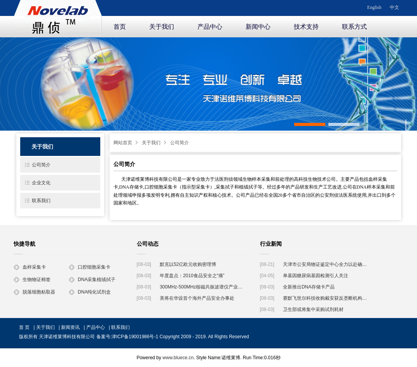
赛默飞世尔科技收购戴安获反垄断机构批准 (326, 298)
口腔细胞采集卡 (89, 267)
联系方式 (354, 26)
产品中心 (209, 26)
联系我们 (41, 200)
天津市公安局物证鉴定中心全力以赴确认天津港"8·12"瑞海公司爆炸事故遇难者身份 (326, 264)
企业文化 (41, 182)
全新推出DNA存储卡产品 (309, 287)
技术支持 (306, 26)
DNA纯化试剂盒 (90, 292)
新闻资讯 (70, 327)
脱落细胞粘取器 (34, 292)
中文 (394, 7)
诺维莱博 (58, 17)
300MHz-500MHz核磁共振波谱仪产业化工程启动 (203, 287)
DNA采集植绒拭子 (92, 279)
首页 (119, 26)
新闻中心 (258, 26)
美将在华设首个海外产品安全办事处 (197, 298)
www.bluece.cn (178, 357)
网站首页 (122, 142)
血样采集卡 (30, 267)
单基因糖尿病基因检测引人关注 (315, 275)
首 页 (24, 327)
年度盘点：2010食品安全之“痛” (192, 275)
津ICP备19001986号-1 (135, 336)
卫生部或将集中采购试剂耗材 (313, 309)
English (374, 7)
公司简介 (179, 142)
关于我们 (161, 26)
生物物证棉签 (32, 279)
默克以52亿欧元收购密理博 (188, 264)
